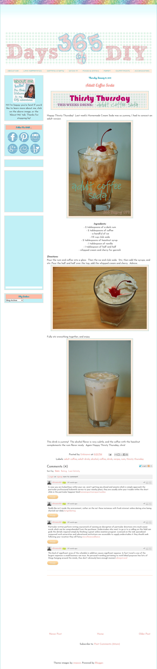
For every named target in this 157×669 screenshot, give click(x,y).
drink (109, 459)
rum (123, 459)
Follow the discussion (150, 466)
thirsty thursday (135, 459)
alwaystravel (121, 558)
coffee (102, 459)
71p (64, 483)
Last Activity (74, 471)
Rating (64, 471)
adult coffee (70, 459)
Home (100, 634)
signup (60, 477)
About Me (13, 71)
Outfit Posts (123, 71)
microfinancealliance (91, 537)
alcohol (94, 459)
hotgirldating (70, 511)
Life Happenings (32, 71)
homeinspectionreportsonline (93, 492)
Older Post (144, 634)
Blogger (99, 663)
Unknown (85, 454)
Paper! (107, 71)
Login (51, 477)
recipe (117, 459)
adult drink (84, 459)
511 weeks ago (72, 482)
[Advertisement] (78, 19)
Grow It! (73, 71)
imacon (77, 663)
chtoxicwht (57, 482)
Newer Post (55, 634)
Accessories (142, 71)
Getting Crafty (55, 71)
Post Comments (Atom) (107, 644)
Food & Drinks (91, 71)
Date (57, 471)
